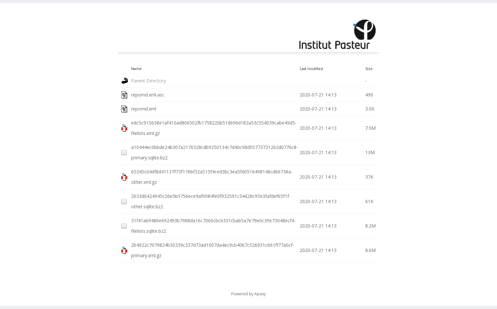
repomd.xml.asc (147, 95)
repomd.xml (143, 109)
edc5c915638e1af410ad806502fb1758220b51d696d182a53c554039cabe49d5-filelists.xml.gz (213, 128)
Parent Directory (148, 81)
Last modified (311, 68)
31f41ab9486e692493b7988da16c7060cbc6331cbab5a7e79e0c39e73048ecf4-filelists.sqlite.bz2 (213, 225)
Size (368, 68)
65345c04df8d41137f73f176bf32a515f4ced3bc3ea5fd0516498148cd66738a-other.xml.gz (212, 177)
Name (136, 68)
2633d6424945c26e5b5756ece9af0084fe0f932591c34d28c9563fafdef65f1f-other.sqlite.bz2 (211, 201)
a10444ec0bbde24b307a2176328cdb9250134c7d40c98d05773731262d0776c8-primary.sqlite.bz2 (214, 152)
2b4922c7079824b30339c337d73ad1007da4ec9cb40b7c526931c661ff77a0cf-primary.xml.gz (212, 250)
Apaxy (260, 294)
